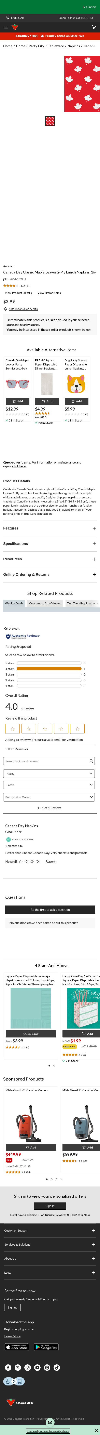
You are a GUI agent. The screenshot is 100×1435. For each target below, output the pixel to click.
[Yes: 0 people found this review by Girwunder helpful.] (24, 861)
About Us (50, 1259)
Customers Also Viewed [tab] (45, 603)
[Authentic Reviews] (22, 637)
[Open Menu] (6, 27)
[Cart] (94, 27)
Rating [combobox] (50, 773)
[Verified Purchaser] (20, 839)
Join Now (83, 1215)
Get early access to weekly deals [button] (48, 1431)
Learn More (12, 1336)
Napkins (74, 46)
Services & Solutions (50, 1245)
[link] (18, 285)
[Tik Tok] (57, 1367)
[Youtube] (37, 1367)
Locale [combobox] (50, 785)
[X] (18, 1367)
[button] (17, 401)
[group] (72, 1046)
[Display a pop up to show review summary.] (45, 417)
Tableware (56, 46)
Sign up (12, 1307)
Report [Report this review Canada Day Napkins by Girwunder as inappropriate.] (50, 861)
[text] (17, 414)
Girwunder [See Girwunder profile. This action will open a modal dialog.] (13, 832)
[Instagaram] (27, 1367)
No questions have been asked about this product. (43, 923)
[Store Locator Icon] (8, 18)
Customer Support (50, 1231)
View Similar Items (49, 292)
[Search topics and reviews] (49, 761)
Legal (50, 1273)
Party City (36, 46)
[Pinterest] (47, 1367)
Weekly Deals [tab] (14, 603)
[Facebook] (8, 1367)
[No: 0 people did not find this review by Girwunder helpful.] (36, 861)
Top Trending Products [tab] (82, 603)
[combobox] (52, 797)
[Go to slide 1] (50, 121)
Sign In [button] (50, 1206)
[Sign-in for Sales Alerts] (20, 309)
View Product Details (18, 292)
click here (19, 466)
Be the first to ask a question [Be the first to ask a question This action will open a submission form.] (50, 909)
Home (7, 46)
